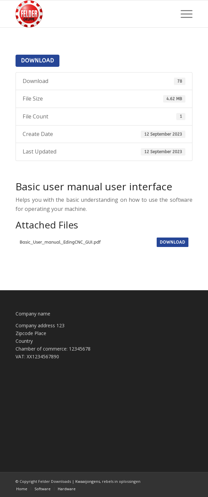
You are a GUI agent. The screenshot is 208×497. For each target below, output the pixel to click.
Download (37, 60)
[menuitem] (183, 13)
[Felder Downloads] (86, 13)
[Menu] (183, 13)
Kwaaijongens (87, 481)
